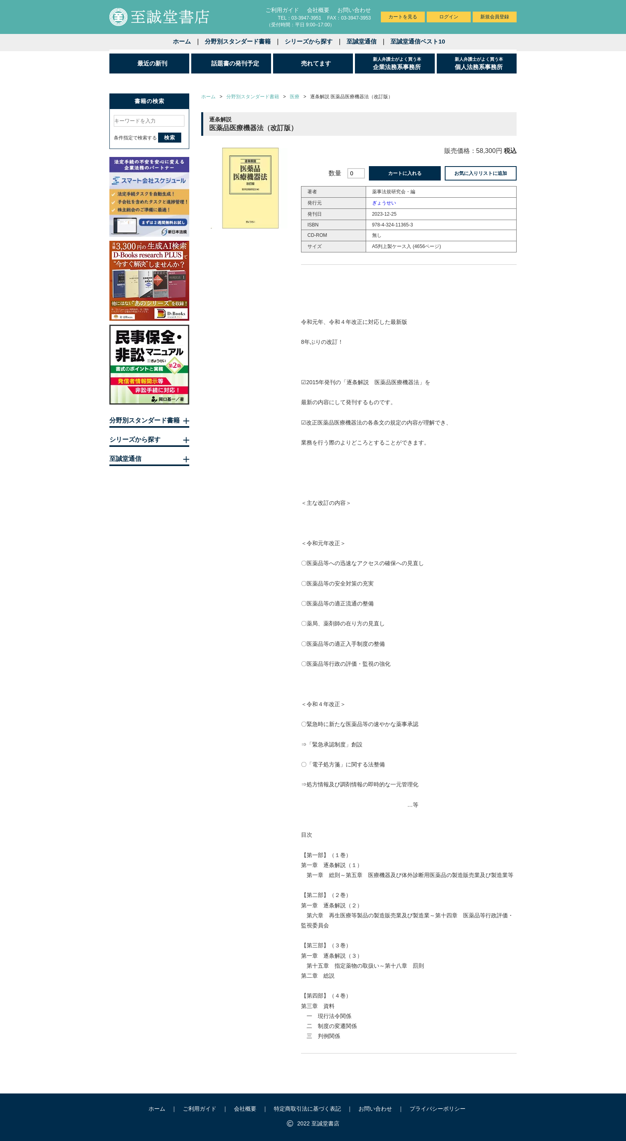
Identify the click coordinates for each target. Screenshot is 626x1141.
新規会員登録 (494, 17)
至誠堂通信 (361, 41)
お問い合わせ (354, 10)
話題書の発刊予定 (235, 63)
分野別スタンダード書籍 (238, 41)
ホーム (182, 41)
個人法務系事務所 (486, 63)
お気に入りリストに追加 (480, 173)
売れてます (316, 63)
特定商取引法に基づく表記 (307, 1108)
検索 (169, 138)
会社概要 (318, 10)
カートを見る (402, 17)
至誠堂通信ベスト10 (417, 41)
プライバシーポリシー (438, 1108)
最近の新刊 (152, 63)
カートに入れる (405, 173)
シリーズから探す (309, 41)
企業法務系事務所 (404, 63)
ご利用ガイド (282, 10)
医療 (294, 96)
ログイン (448, 17)
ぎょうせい (384, 203)
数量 (335, 173)
